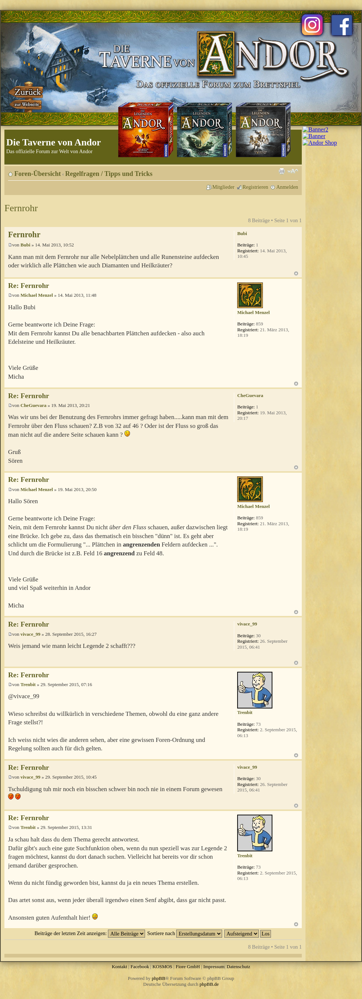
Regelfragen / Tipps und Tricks (109, 173)
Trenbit (28, 684)
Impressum (214, 966)
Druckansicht (282, 171)
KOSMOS (162, 966)
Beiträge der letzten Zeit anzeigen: (90, 933)
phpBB (158, 978)
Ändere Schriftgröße (292, 171)
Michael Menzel (37, 295)
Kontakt (119, 966)
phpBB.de (209, 984)
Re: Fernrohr (28, 285)
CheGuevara (34, 405)
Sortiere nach (184, 933)
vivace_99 (30, 634)
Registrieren (255, 187)
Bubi (25, 245)
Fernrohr (21, 208)
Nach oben (296, 273)
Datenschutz (238, 966)
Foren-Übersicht (37, 173)
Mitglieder (223, 187)
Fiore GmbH (187, 966)
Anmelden (287, 187)
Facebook (139, 966)
